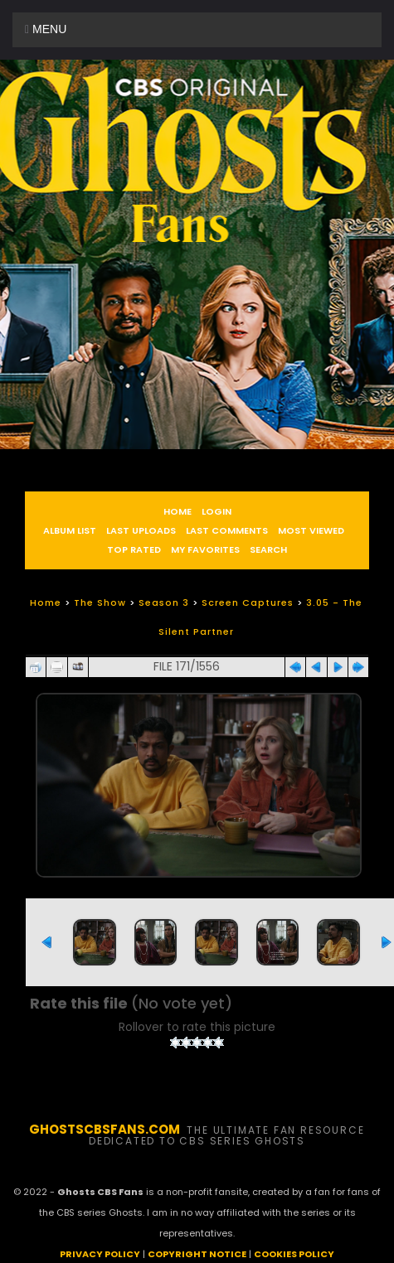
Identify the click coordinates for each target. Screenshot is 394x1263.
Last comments (227, 530)
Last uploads (141, 530)
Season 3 (164, 602)
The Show (100, 602)
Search (268, 549)
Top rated (134, 549)
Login (216, 511)
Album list (69, 530)
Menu (45, 29)
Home (177, 511)
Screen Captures (248, 602)
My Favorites (205, 549)
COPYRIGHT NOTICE (197, 1254)
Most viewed (311, 530)
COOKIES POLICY (294, 1254)
